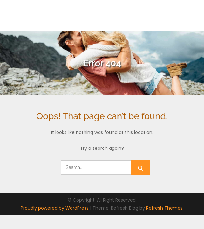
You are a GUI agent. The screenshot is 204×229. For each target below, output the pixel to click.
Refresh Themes (164, 208)
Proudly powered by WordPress (55, 208)
